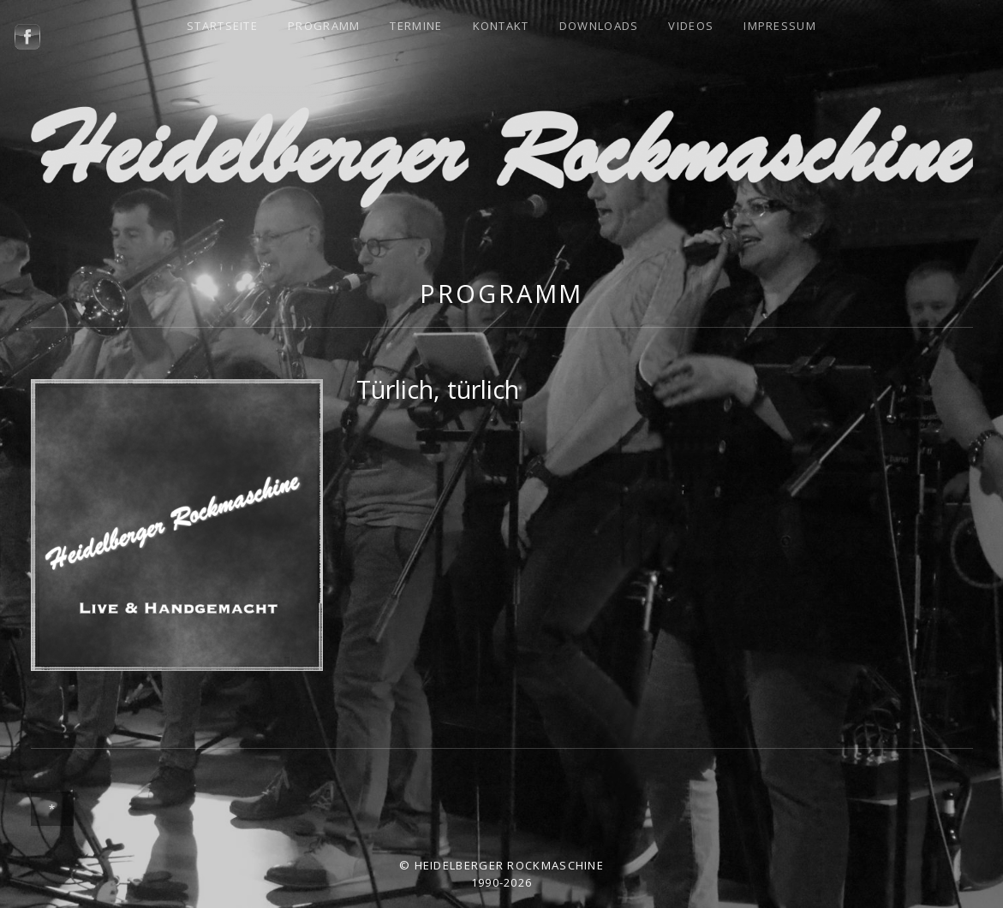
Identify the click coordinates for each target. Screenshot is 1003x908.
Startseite (222, 25)
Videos (690, 25)
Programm (324, 25)
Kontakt (501, 25)
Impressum (779, 25)
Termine (416, 25)
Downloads (599, 25)
